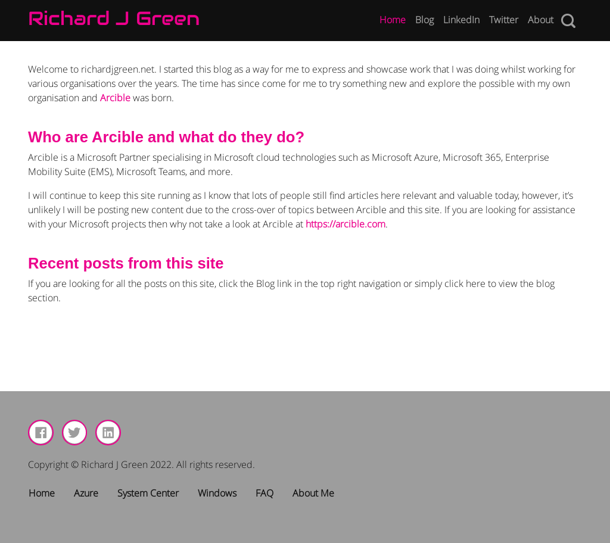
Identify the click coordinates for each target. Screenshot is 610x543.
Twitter (503, 19)
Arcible (115, 97)
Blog (424, 19)
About (540, 19)
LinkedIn (461, 19)
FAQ (264, 493)
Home (392, 19)
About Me (313, 493)
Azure (86, 493)
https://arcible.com (345, 223)
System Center (148, 493)
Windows (217, 493)
